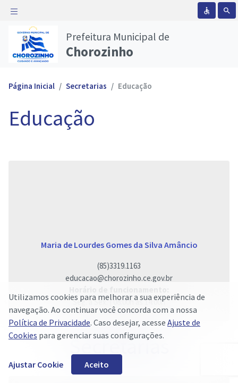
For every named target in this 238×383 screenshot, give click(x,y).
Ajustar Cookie (35, 364)
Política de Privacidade (49, 322)
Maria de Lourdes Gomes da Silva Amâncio (119, 244)
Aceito (96, 364)
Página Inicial (31, 86)
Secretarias (86, 86)
